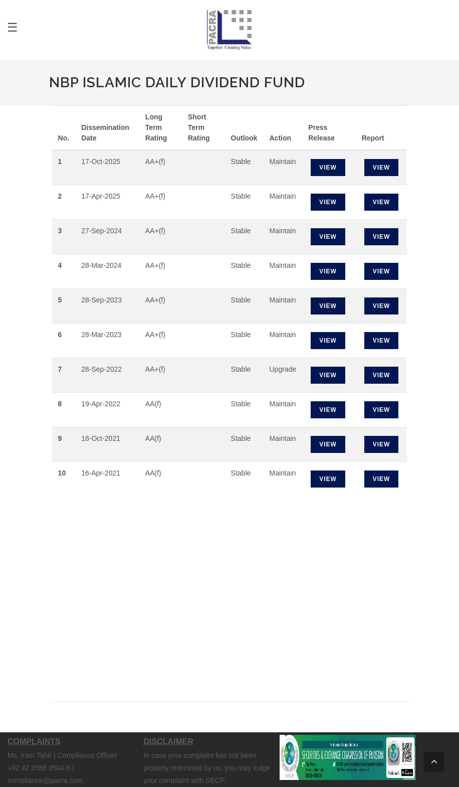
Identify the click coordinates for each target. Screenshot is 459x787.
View (328, 167)
